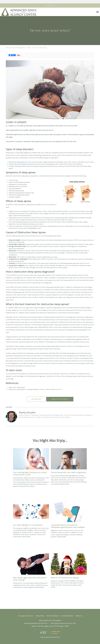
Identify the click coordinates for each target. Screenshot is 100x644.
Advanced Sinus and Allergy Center (15, 47)
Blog (29, 47)
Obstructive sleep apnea (16, 162)
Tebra (58, 637)
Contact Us (78, 616)
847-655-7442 (36, 399)
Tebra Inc (30, 616)
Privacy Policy (40, 616)
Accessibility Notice (67, 616)
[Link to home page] (18, 12)
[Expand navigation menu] (97, 12)
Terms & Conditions (52, 616)
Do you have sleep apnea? (40, 47)
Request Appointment (59, 399)
